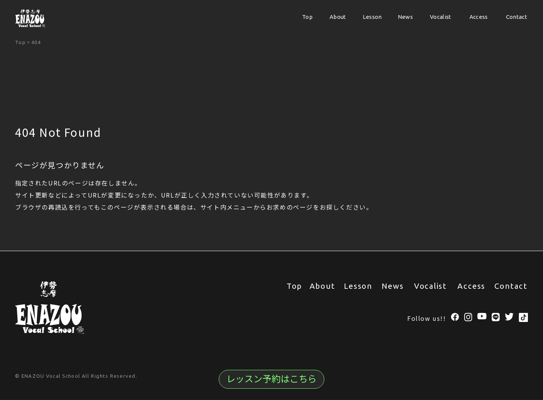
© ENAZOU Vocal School (48, 376)
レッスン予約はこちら (271, 379)
